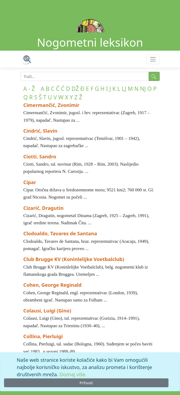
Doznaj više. (73, 374)
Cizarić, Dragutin (43, 208)
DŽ (75, 88)
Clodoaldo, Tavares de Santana (60, 233)
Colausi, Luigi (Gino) (47, 310)
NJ (143, 88)
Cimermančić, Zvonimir (51, 105)
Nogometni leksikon (90, 42)
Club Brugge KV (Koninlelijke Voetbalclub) (73, 259)
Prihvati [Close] (86, 382)
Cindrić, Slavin (40, 131)
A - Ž (29, 88)
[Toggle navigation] (152, 59)
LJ (124, 88)
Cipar (29, 182)
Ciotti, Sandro (39, 156)
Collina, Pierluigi (43, 336)
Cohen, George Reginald (52, 285)
